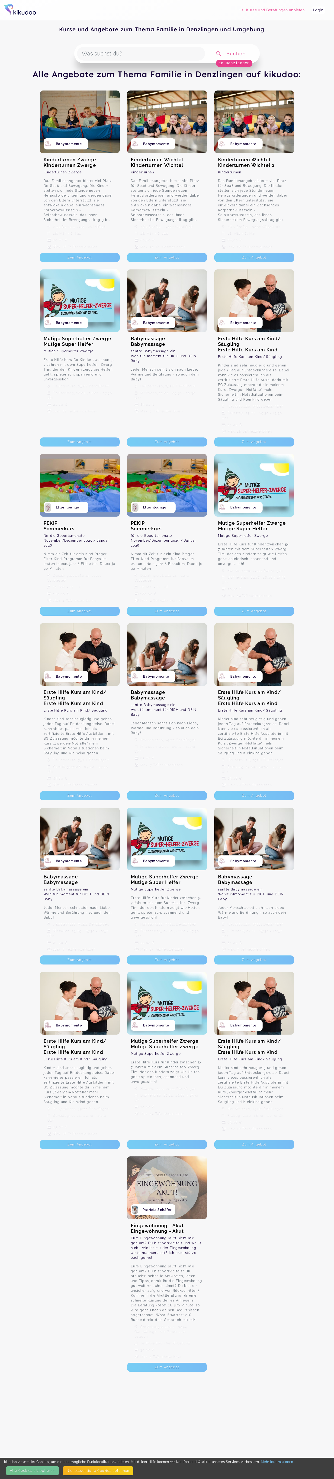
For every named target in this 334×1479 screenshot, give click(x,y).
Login (318, 10)
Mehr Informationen (277, 1462)
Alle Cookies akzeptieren (32, 1471)
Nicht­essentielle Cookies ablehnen (98, 1471)
